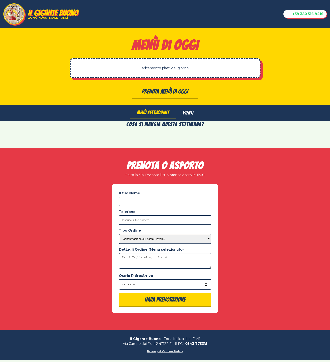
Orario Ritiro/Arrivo (136, 278)
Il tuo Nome (129, 193)
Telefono (127, 212)
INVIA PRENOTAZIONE (165, 301)
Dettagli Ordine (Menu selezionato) (151, 249)
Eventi (188, 112)
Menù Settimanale (153, 112)
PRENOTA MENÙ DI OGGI (165, 91)
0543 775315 (196, 346)
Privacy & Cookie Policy (165, 353)
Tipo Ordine (130, 230)
